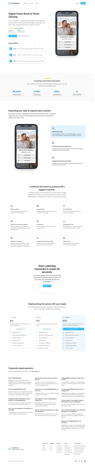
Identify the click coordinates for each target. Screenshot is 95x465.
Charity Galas (67, 454)
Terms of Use (59, 445)
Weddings (66, 445)
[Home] (14, 3)
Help (51, 447)
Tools (51, 450)
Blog (51, 445)
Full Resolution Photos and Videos (61, 161)
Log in (77, 3)
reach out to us (35, 371)
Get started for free (20, 329)
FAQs (43, 445)
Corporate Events (68, 450)
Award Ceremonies (68, 452)
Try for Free (12, 36)
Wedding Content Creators (80, 445)
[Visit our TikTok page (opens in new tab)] (82, 461)
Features (44, 450)
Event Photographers (78, 450)
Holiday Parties (67, 447)
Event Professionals (78, 452)
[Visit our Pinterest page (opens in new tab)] (85, 461)
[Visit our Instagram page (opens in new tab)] (79, 461)
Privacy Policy (59, 447)
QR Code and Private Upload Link (61, 146)
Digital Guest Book (57, 132)
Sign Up (83, 3)
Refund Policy (59, 450)
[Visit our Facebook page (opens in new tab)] (76, 461)
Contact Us (58, 452)
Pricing (43, 447)
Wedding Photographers (79, 447)
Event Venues (77, 454)
